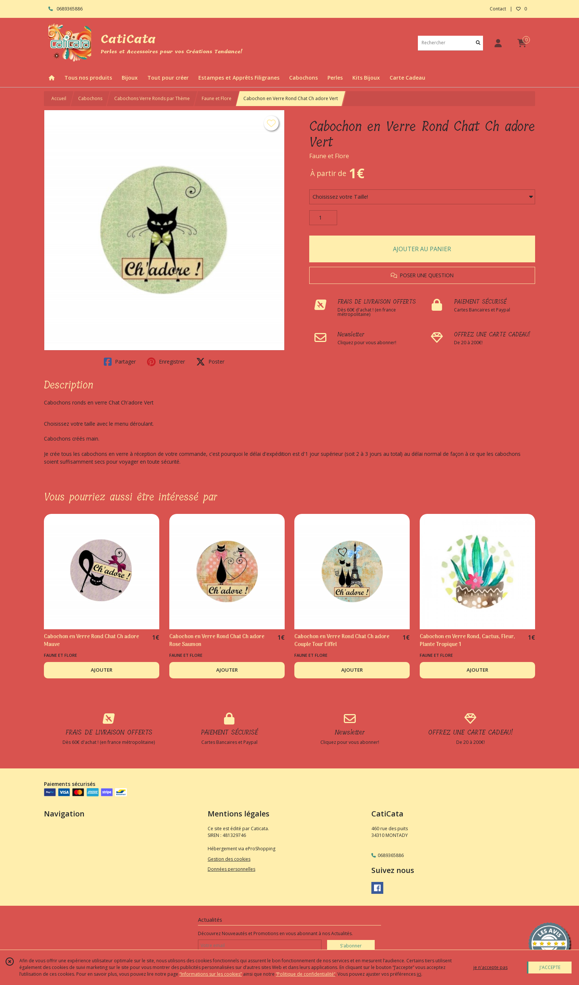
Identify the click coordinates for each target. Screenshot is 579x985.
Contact (498, 9)
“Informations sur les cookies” (210, 974)
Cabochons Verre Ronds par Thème (152, 98)
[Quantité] (323, 217)
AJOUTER (101, 669)
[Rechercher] (478, 43)
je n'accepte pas (490, 967)
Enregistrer (166, 361)
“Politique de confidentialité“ (305, 974)
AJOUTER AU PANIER (422, 249)
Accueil (58, 98)
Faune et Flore (216, 98)
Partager (120, 361)
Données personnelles (231, 869)
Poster (210, 361)
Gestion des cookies (229, 859)
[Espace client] (498, 43)
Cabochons (90, 98)
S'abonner (351, 946)
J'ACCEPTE (550, 967)
